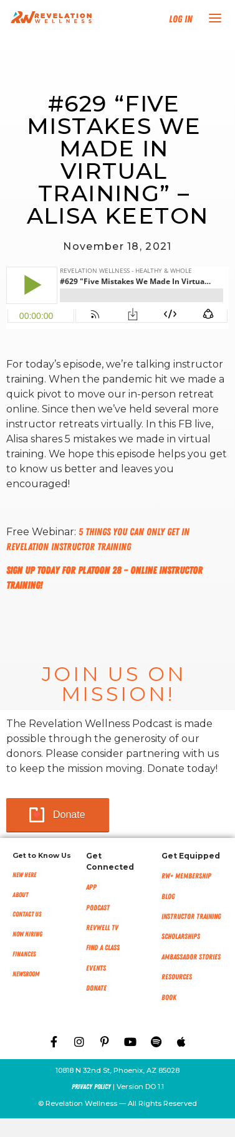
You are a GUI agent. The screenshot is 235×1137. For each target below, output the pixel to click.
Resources (176, 977)
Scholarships (180, 936)
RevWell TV (102, 927)
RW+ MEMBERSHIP (186, 876)
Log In (181, 19)
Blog (168, 896)
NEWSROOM (25, 974)
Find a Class (103, 947)
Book (168, 997)
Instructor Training (191, 916)
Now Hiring (27, 934)
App (91, 887)
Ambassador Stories (191, 957)
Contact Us (26, 914)
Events (96, 968)
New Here (24, 875)
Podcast (98, 907)
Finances (24, 954)
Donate (69, 814)
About (20, 895)
